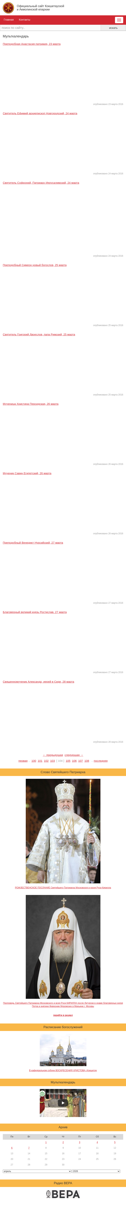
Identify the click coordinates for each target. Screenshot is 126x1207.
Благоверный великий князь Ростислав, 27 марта (35, 612)
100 (34, 760)
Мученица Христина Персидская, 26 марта (30, 403)
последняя (101, 760)
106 (74, 760)
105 (68, 760)
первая (23, 760)
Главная (9, 19)
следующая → (74, 755)
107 (80, 760)
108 (86, 760)
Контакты (24, 19)
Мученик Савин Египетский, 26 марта (27, 473)
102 (46, 760)
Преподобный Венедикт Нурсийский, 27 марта (33, 542)
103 (52, 760)
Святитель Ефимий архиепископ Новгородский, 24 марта (40, 113)
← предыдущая (53, 755)
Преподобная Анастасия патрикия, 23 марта (31, 43)
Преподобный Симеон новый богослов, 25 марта (35, 265)
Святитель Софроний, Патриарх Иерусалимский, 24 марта (41, 182)
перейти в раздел (63, 1015)
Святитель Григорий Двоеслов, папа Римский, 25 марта (39, 334)
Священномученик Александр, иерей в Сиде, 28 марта (38, 681)
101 (40, 760)
